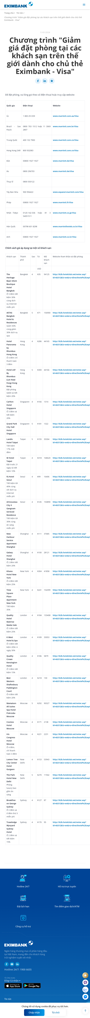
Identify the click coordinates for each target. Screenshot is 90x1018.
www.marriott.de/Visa (63, 161)
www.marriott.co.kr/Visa (64, 237)
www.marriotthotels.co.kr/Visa (67, 226)
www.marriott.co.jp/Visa (64, 212)
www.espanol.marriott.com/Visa (68, 192)
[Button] (34, 1012)
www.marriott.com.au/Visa (65, 116)
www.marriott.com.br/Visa (65, 126)
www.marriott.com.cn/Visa (65, 140)
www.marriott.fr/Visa (63, 202)
